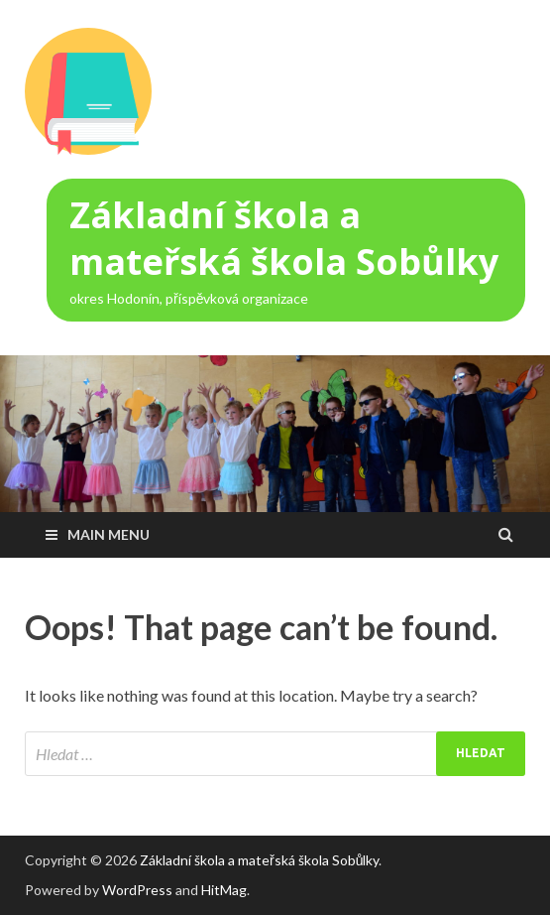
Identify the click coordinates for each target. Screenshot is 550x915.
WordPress (137, 889)
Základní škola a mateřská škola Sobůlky (283, 238)
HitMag (224, 889)
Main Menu (108, 534)
